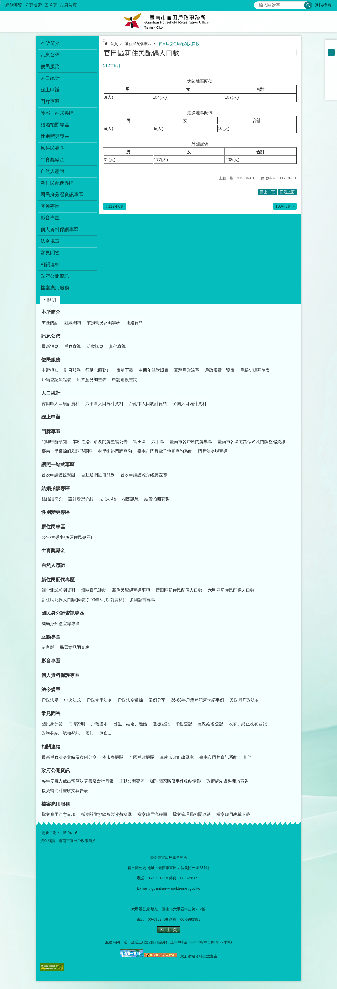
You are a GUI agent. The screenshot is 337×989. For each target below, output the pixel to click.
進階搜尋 (323, 5)
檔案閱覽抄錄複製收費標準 (106, 814)
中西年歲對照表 (153, 370)
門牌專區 (50, 431)
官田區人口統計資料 (61, 403)
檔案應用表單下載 (233, 814)
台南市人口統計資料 (148, 403)
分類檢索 (33, 5)
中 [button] (331, 52)
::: (1, 2)
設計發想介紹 (81, 499)
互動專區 (50, 637)
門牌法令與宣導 (213, 451)
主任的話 (50, 322)
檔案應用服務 (55, 804)
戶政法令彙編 (130, 700)
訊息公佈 (50, 336)
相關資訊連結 (93, 590)
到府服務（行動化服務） (87, 370)
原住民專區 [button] (52, 148)
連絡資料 (134, 322)
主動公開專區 (132, 781)
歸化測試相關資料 (58, 590)
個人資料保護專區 (60, 229)
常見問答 (50, 713)
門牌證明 (76, 724)
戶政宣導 (72, 346)
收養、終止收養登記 (248, 724)
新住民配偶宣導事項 (131, 590)
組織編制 (72, 322)
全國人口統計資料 (189, 403)
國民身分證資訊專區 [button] (62, 194)
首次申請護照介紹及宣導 (143, 475)
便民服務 (50, 359)
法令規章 (50, 689)
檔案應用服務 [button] (55, 287)
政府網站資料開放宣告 (227, 781)
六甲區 (157, 441)
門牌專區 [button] (50, 101)
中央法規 (72, 700)
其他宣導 (117, 346)
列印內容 (293, 52)
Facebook (331, 66)
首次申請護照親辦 (58, 475)
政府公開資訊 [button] (55, 276)
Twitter (331, 80)
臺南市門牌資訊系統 (218, 757)
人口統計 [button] (50, 78)
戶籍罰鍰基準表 (255, 370)
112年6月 (116, 206)
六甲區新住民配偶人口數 (231, 590)
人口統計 (50, 393)
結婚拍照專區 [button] (55, 124)
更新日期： (51, 833)
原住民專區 (53, 526)
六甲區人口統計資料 (104, 403)
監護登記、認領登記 (61, 733)
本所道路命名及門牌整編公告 (100, 441)
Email (331, 93)
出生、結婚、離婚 (130, 724)
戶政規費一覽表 (220, 370)
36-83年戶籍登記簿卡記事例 (197, 700)
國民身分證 (52, 724)
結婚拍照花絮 (157, 499)
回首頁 (50, 5)
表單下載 (124, 370)
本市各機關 (112, 757)
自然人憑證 (52, 171)
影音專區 (50, 218)
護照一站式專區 (58, 464)
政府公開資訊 (55, 770)
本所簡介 (50, 312)
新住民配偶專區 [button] (57, 183)
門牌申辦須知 (54, 441)
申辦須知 (50, 370)
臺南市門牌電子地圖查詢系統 (164, 451)
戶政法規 (50, 700)
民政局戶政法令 (244, 700)
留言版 (48, 647)
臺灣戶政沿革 (186, 370)
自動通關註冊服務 (98, 475)
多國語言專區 (142, 599)
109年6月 (283, 206)
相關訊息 (130, 499)
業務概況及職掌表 (103, 322)
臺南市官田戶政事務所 (168, 21)
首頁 (114, 44)
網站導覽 (13, 5)
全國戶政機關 (141, 757)
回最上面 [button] (287, 192)
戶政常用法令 (99, 700)
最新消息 (50, 346)
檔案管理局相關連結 (192, 814)
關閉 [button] (51, 300)
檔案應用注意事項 (58, 814)
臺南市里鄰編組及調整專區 (67, 451)
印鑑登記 (183, 724)
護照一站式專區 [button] (57, 113)
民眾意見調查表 (91, 379)
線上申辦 (50, 89)
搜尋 (258, 4)
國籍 (89, 733)
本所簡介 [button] (50, 43)
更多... (105, 733)
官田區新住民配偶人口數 (179, 44)
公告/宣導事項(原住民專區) (67, 537)
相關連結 (50, 746)
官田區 (139, 441)
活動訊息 (95, 346)
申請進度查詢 (124, 379)
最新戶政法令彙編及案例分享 (69, 757)
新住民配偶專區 (138, 44)
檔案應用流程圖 (152, 814)
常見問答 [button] (50, 252)
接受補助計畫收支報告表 (65, 790)
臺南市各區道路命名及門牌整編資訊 (251, 441)
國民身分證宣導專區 (61, 623)
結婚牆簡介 (52, 499)
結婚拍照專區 (55, 488)
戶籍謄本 (99, 724)
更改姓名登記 (210, 724)
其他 (247, 757)
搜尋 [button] (308, 5)
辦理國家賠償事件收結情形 (175, 781)
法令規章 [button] (50, 241)
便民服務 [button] (50, 66)
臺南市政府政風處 (177, 757)
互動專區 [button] (50, 206)
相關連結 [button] (50, 264)
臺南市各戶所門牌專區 (191, 441)
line (331, 86)
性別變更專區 (55, 136)
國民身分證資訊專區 (62, 613)
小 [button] (331, 45)
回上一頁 (267, 192)
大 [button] (331, 59)
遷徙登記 (161, 724)
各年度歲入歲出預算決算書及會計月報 (78, 781)
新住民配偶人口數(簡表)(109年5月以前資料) (83, 599)
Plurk (331, 73)
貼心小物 (107, 499)
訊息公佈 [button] (50, 54)
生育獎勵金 (52, 159)
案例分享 (157, 700)
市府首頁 (68, 5)
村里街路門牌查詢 (115, 451)
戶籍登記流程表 (56, 379)
